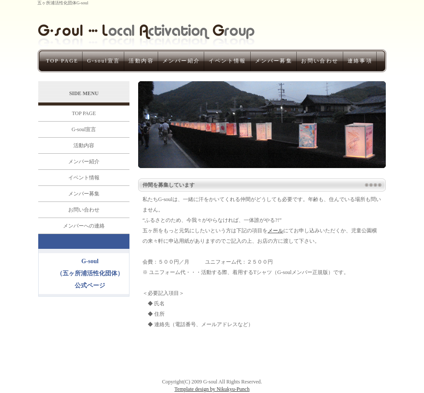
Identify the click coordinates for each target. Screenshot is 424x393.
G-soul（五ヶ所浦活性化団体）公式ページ (89, 273)
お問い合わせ (319, 61)
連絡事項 (360, 61)
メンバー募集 (273, 61)
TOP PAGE (62, 61)
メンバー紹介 (181, 61)
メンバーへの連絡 (84, 226)
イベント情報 (227, 61)
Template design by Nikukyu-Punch (212, 389)
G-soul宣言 (103, 61)
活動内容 (141, 61)
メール (275, 231)
